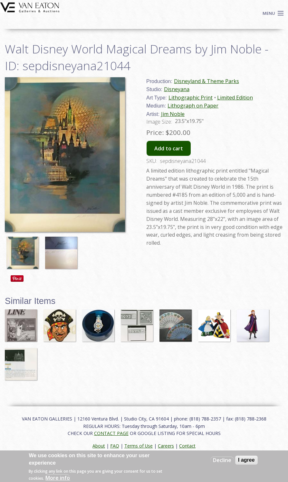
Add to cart (168, 148)
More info (57, 477)
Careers (166, 446)
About (98, 446)
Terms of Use (138, 446)
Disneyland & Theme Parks (206, 81)
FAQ (114, 446)
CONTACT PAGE (111, 433)
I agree (246, 460)
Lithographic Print (190, 97)
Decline (222, 460)
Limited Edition (235, 97)
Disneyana (176, 89)
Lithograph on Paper (193, 105)
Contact (187, 446)
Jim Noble (173, 114)
